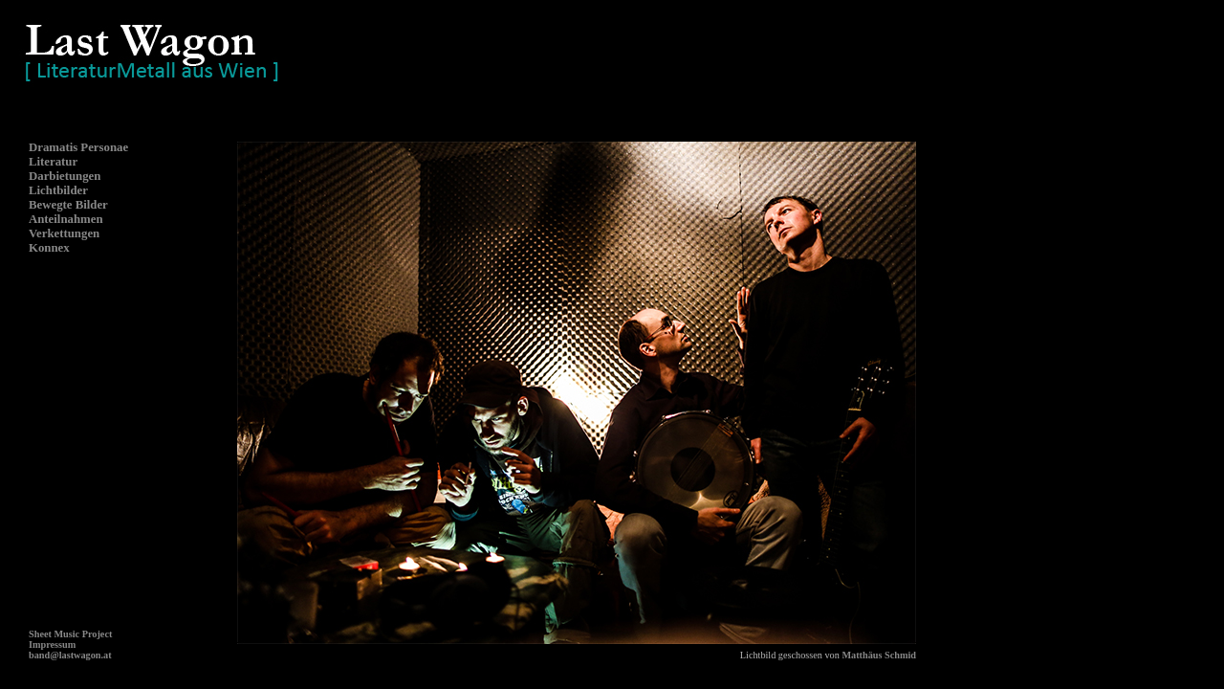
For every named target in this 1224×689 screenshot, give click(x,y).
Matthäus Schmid (879, 655)
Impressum (52, 644)
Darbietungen (64, 176)
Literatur (53, 161)
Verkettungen (64, 233)
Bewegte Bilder (68, 204)
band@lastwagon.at (70, 655)
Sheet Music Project (70, 634)
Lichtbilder (58, 190)
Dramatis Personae (78, 147)
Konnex (49, 248)
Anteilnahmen (66, 219)
